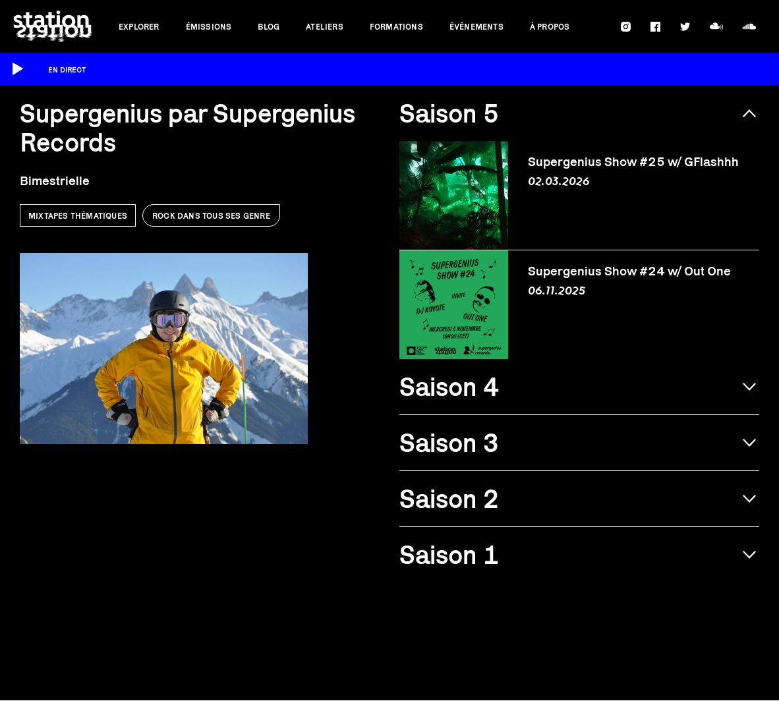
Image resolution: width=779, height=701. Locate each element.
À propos (550, 27)
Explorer (139, 27)
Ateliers (324, 27)
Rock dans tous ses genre (211, 216)
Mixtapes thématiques (77, 216)
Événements (476, 27)
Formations (396, 27)
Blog (268, 27)
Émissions (209, 27)
